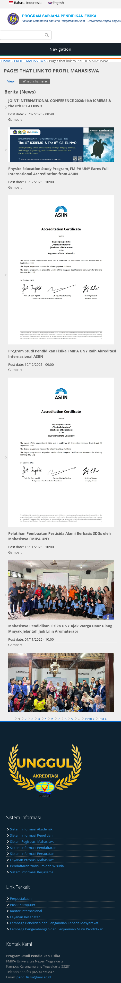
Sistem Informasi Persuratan (32, 853)
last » (103, 718)
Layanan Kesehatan (25, 917)
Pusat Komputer (22, 904)
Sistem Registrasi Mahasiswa (32, 841)
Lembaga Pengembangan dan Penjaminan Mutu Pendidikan (56, 929)
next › (89, 718)
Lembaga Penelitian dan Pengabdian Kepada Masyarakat (54, 923)
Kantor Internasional (26, 911)
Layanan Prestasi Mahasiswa (32, 859)
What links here (36, 81)
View (10, 81)
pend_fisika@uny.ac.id (33, 977)
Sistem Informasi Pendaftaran (33, 847)
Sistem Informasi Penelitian (31, 835)
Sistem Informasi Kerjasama (32, 872)
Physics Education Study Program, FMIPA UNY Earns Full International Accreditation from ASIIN (58, 171)
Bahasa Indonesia (25, 2)
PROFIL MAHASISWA (30, 61)
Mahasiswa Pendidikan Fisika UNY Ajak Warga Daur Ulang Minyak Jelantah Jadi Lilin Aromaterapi (60, 628)
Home (6, 61)
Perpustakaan (21, 898)
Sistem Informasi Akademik (31, 829)
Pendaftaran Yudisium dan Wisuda (37, 866)
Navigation (61, 49)
